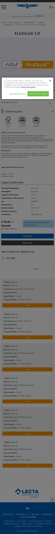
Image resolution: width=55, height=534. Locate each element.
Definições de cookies (17, 94)
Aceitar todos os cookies (38, 94)
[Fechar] (50, 80)
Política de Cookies (28, 87)
